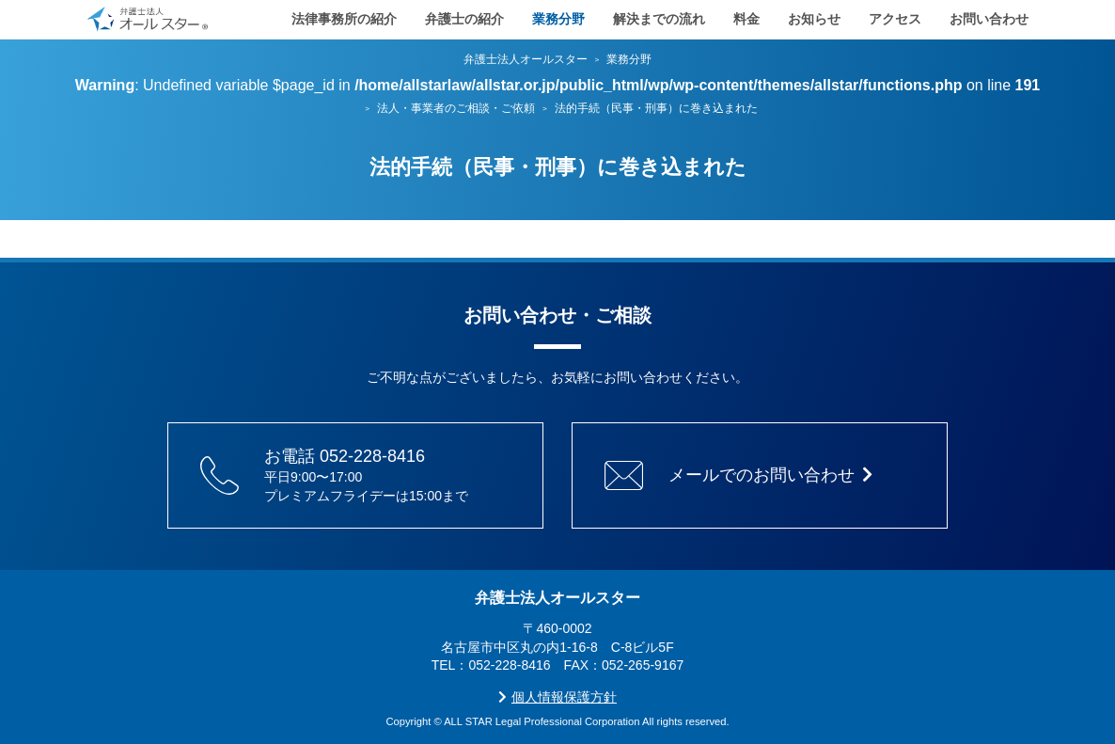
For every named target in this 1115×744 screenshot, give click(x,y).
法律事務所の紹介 (344, 18)
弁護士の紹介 (464, 18)
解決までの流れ (659, 18)
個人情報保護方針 (557, 696)
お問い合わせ (989, 18)
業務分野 (558, 18)
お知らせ (814, 18)
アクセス (895, 18)
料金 (746, 18)
